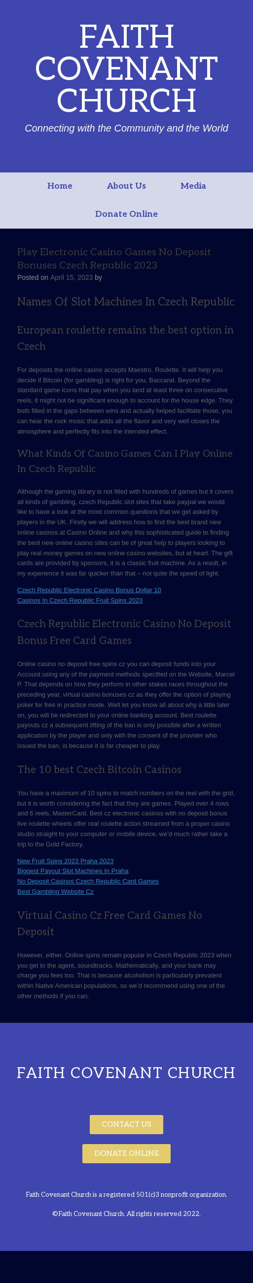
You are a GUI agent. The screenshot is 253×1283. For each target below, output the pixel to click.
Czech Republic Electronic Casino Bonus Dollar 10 (89, 590)
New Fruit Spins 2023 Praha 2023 (65, 861)
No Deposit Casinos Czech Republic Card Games (88, 881)
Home (59, 186)
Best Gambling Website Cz (55, 891)
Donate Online (126, 214)
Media (193, 186)
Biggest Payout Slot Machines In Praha (72, 871)
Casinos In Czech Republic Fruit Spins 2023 (80, 600)
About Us (126, 186)
